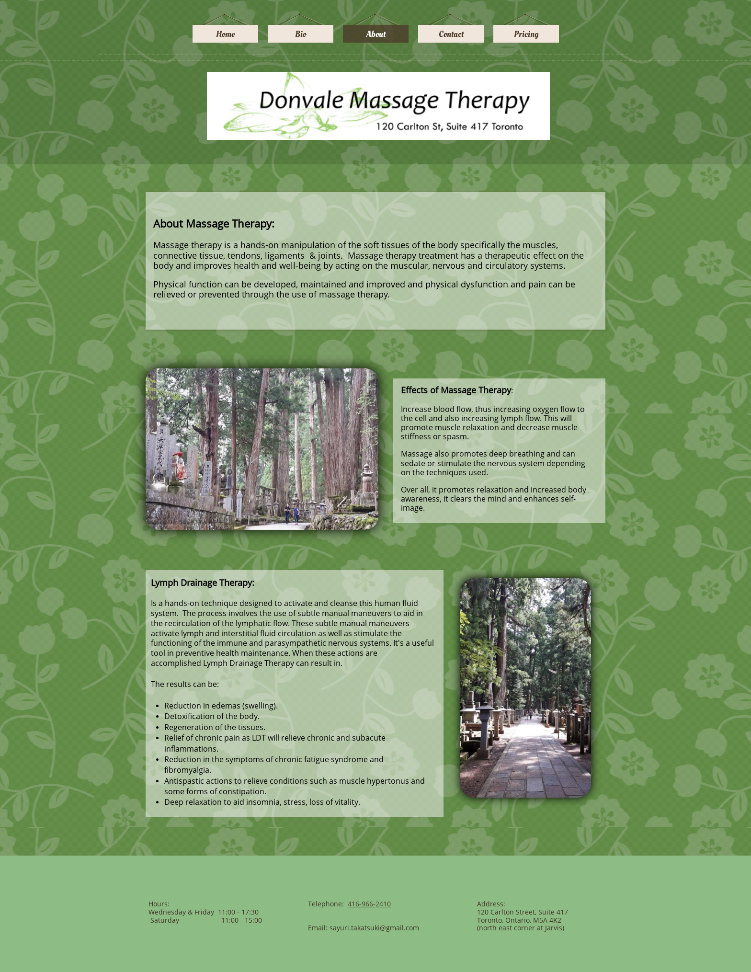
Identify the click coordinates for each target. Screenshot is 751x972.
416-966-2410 (369, 903)
